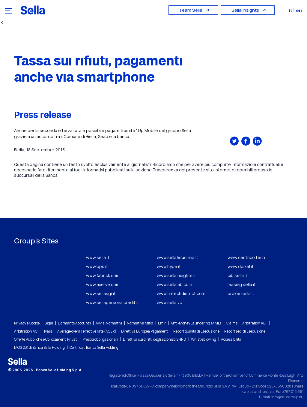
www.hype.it (169, 266)
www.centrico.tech (246, 257)
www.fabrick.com (103, 275)
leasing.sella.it (242, 284)
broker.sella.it (241, 293)
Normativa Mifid (140, 323)
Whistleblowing (203, 339)
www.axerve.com (103, 284)
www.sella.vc (169, 302)
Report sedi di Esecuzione (244, 331)
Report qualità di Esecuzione (196, 331)
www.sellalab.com (174, 284)
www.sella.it (97, 257)
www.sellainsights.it (176, 275)
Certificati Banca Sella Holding (94, 347)
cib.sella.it (237, 275)
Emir (162, 323)
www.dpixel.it (241, 266)
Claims (231, 323)
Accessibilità (231, 339)
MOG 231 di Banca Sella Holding (39, 347)
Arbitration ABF (254, 323)
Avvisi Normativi (109, 323)
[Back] (2, 23)
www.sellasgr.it (101, 293)
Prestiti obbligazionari (100, 339)
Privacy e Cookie (27, 323)
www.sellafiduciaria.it (177, 257)
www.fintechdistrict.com (181, 293)
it (291, 10)
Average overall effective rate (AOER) (86, 331)
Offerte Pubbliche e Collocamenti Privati (46, 339)
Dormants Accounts (74, 323)
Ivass (48, 331)
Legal (48, 323)
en (299, 10)
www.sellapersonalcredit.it (112, 302)
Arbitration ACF (26, 331)
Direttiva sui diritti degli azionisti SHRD (154, 339)
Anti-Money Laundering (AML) (196, 323)
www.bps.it (97, 266)
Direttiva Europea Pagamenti (144, 331)
